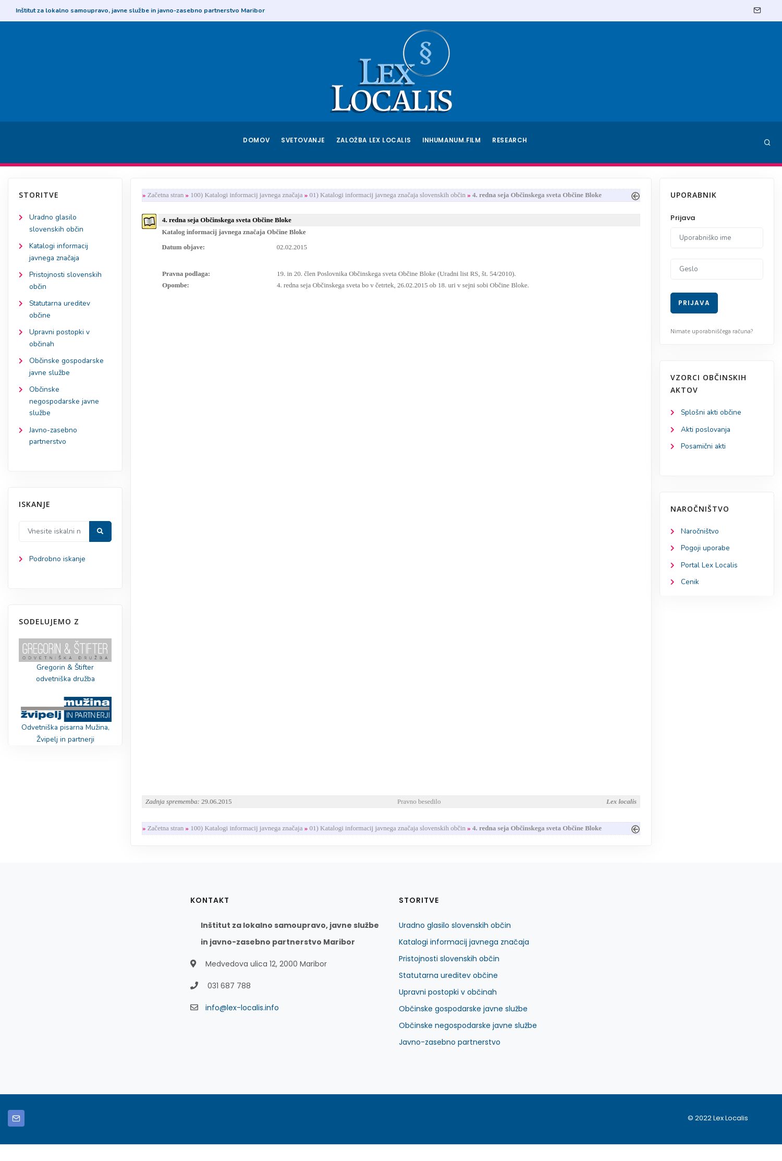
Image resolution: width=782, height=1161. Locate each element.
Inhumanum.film (452, 142)
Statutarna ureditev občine (448, 992)
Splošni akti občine (712, 413)
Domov (255, 142)
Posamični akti (704, 447)
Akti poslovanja (706, 430)
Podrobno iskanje (57, 566)
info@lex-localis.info (242, 1024)
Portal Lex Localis (710, 567)
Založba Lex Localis (375, 142)
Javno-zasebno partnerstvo (449, 1059)
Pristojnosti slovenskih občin (449, 975)
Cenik (690, 584)
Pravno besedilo (419, 818)
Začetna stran (168, 195)
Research (511, 142)
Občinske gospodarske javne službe (463, 1025)
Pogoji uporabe (705, 550)
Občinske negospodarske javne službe (64, 406)
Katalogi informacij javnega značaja (464, 958)
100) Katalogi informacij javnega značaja (248, 195)
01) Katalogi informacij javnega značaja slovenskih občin (390, 195)
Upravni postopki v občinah (448, 1008)
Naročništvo (700, 533)
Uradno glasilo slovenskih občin (455, 942)
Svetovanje (304, 142)
